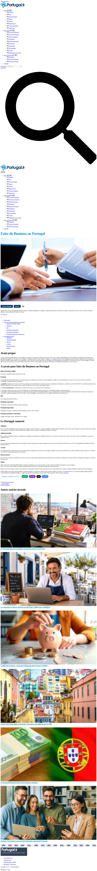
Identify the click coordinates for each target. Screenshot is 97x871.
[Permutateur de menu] (10, 10)
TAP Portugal (5, 483)
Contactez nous (7, 860)
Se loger (10, 50)
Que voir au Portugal (13, 32)
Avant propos (7, 320)
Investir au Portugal (12, 59)
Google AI (45, 476)
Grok (38, 476)
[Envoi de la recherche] (21, 66)
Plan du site (13, 864)
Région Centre (11, 23)
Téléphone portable (11, 340)
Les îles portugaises (12, 26)
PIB (8, 328)
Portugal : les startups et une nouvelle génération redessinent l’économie (24, 841)
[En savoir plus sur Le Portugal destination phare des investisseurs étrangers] (48, 782)
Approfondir (8, 30)
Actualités (6, 63)
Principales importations (12, 332)
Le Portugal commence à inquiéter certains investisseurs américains (23, 549)
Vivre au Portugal (9, 55)
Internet (8, 342)
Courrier (9, 344)
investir (17, 306)
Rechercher (6, 864)
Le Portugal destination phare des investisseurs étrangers (19, 783)
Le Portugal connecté (9, 336)
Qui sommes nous (8, 858)
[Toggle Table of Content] (2, 317)
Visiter (6, 10)
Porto (9, 14)
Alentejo (10, 21)
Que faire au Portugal (13, 34)
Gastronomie (11, 46)
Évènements (11, 43)
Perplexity (32, 476)
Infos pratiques (11, 48)
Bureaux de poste (11, 346)
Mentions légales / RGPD (10, 862)
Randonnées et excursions (14, 52)
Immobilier (10, 57)
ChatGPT (25, 476)
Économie (9, 325)
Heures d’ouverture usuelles (13, 323)
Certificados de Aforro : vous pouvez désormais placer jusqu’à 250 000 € (24, 666)
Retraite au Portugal (12, 61)
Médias (8, 348)
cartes (54, 359)
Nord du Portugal (12, 16)
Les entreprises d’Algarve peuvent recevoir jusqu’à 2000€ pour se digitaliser (25, 607)
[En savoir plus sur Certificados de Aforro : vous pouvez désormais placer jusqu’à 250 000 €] (48, 665)
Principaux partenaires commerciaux (15, 334)
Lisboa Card (11, 28)
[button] (8, 10)
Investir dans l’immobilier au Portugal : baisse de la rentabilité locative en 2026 (26, 724)
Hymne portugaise (6, 485)
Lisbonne (10, 12)
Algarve (10, 19)
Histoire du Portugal (12, 41)
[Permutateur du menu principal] (3, 172)
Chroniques (10, 39)
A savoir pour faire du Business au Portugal (14, 322)
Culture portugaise (12, 36)
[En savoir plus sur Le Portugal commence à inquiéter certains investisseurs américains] (48, 548)
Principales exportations (12, 330)
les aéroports (65, 472)
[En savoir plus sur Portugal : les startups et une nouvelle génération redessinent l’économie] (48, 841)
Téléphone (9, 337)
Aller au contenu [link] (5, 1)
